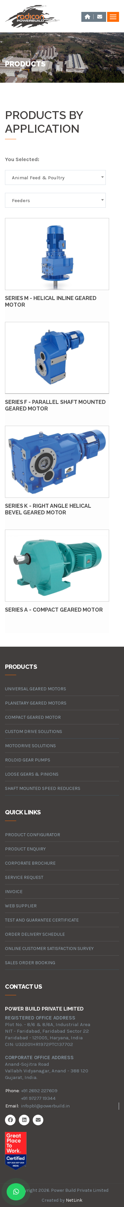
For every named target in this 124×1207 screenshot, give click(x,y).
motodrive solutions (30, 746)
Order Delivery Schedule (35, 934)
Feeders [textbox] (21, 200)
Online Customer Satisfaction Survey (49, 948)
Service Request (24, 877)
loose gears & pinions (32, 774)
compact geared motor (33, 717)
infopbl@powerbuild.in (45, 1106)
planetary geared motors (35, 703)
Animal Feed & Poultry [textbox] (38, 178)
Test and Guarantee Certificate (42, 920)
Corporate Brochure (30, 863)
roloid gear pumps (27, 760)
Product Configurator (32, 835)
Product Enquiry (25, 849)
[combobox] (55, 177)
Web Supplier (21, 906)
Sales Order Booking (30, 963)
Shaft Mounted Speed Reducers (42, 788)
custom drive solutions (33, 731)
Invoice (13, 891)
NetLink (74, 1200)
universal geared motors (35, 689)
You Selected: (22, 159)
